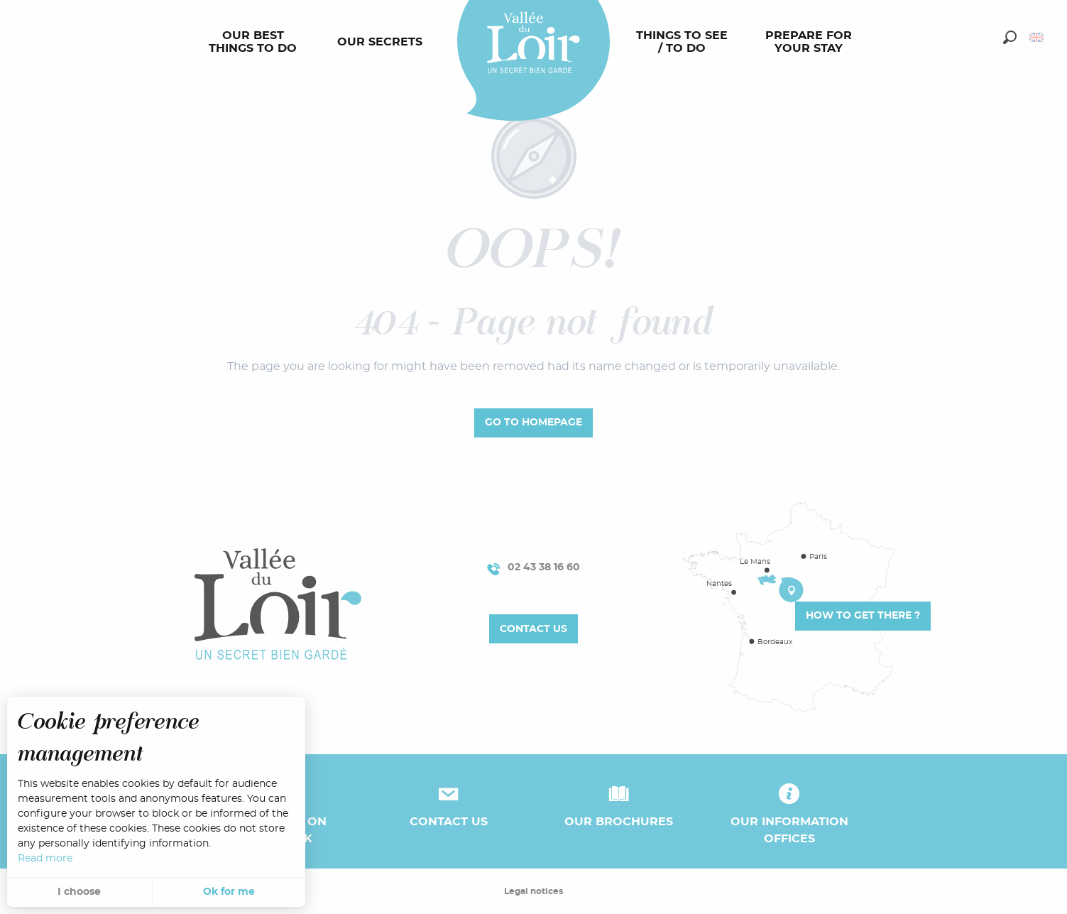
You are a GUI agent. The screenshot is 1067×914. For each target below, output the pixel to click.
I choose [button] (79, 892)
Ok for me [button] (229, 892)
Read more (45, 859)
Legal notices (533, 891)
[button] (1009, 37)
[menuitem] (255, 42)
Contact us (533, 629)
